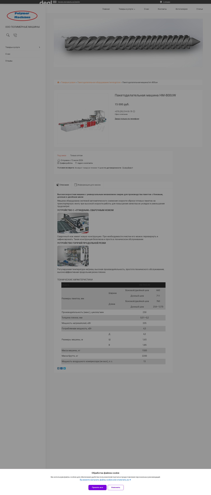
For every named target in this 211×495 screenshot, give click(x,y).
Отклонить (117, 487)
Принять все (97, 487)
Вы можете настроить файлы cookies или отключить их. (104, 481)
